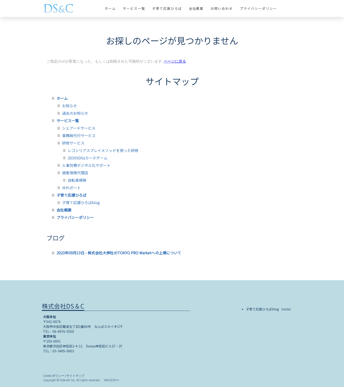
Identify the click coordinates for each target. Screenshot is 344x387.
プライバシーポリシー (258, 8)
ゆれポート (71, 187)
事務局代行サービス (79, 135)
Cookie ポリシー (53, 375)
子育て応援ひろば (167, 8)
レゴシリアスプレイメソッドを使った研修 (103, 150)
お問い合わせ (221, 8)
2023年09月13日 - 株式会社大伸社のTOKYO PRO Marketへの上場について (119, 253)
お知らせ (69, 105)
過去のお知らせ (75, 113)
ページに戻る (175, 61)
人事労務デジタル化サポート (86, 165)
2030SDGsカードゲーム (87, 158)
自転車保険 (77, 180)
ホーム (110, 8)
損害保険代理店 (75, 172)
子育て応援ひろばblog (81, 202)
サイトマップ (75, 375)
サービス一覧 (134, 8)
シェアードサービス (78, 128)
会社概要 (196, 8)
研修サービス (73, 143)
